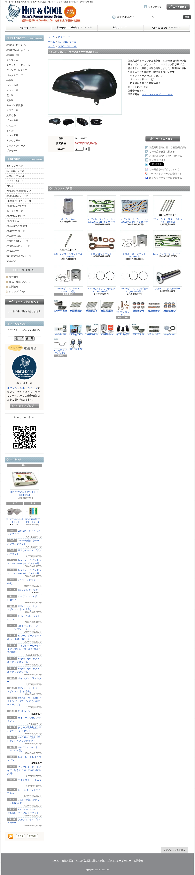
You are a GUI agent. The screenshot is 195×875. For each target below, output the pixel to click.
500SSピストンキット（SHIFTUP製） (134, 244)
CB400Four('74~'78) (16, 206)
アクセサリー (13, 140)
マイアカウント (156, 6)
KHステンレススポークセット (14, 514)
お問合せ (167, 28)
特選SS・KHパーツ (16, 45)
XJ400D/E (11, 261)
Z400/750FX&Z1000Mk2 (18, 191)
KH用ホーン (24, 711)
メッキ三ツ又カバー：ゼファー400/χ (76, 330)
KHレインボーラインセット (167, 242)
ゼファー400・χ (14, 181)
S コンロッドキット (101, 242)
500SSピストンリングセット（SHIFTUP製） (101, 279)
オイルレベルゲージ (60, 330)
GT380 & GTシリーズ (17, 241)
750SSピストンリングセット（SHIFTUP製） (134, 279)
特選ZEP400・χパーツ (17, 50)
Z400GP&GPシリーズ (17, 196)
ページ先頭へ (174, 850)
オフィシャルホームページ (22, 388)
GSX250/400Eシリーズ (18, 246)
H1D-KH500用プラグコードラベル (33, 514)
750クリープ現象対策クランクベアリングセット (169, 306)
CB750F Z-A (12, 221)
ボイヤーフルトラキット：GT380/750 (24, 482)
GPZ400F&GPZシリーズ (18, 201)
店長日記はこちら (24, 405)
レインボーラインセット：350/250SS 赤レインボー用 (134, 209)
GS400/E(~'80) (13, 236)
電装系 (9, 100)
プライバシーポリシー (119, 860)
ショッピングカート (178, 7)
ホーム (28, 28)
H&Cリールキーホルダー (76, 344)
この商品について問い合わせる (165, 155)
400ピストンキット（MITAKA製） (107, 330)
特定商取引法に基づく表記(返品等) (167, 147)
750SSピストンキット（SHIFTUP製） (68, 279)
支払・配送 (68, 860)
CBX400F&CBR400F (16, 226)
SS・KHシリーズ (15, 170)
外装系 (9, 80)
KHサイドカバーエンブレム (154, 330)
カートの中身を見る (24, 302)
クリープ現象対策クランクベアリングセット (138, 306)
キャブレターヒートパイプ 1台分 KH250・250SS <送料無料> (24, 770)
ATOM (32, 836)
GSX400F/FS (12, 251)
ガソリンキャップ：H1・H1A (157, 94)
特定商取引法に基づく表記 (90, 860)
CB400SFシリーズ (15, 231)
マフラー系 (12, 110)
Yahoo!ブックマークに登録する (165, 173)
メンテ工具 (12, 135)
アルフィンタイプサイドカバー (138, 330)
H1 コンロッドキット (29, 589)
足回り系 (11, 115)
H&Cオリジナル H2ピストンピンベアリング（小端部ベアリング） (24, 701)
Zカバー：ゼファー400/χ (60, 306)
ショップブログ (120, 28)
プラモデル (12, 150)
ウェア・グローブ (15, 145)
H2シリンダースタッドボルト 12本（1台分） (107, 306)
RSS (20, 836)
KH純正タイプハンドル (60, 346)
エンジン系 (12, 90)
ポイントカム (68, 207)
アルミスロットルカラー (167, 277)
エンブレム (12, 60)
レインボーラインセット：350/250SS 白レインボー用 (101, 209)
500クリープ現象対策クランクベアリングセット (154, 306)
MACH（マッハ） (15, 176)
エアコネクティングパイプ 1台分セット (123, 330)
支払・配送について (74, 28)
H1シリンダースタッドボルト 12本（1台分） (91, 306)
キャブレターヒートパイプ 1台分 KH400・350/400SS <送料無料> (24, 649)
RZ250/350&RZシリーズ (18, 256)
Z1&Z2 (9, 186)
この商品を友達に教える (162, 151)
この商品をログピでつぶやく (164, 169)
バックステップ (14, 75)
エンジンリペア (14, 166)
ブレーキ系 (12, 120)
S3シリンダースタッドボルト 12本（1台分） (76, 306)
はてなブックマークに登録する (165, 177)
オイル (9, 130)
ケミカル (11, 125)
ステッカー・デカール (18, 65)
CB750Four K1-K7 (15, 216)
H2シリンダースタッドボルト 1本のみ (68, 244)
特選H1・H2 (12, 55)
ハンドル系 (12, 85)
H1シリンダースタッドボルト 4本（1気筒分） (167, 209)
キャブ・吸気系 (14, 105)
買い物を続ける (157, 160)
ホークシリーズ (14, 211)
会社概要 (13, 277)
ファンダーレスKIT (16, 70)
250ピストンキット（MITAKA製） (91, 330)
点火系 (9, 95)
